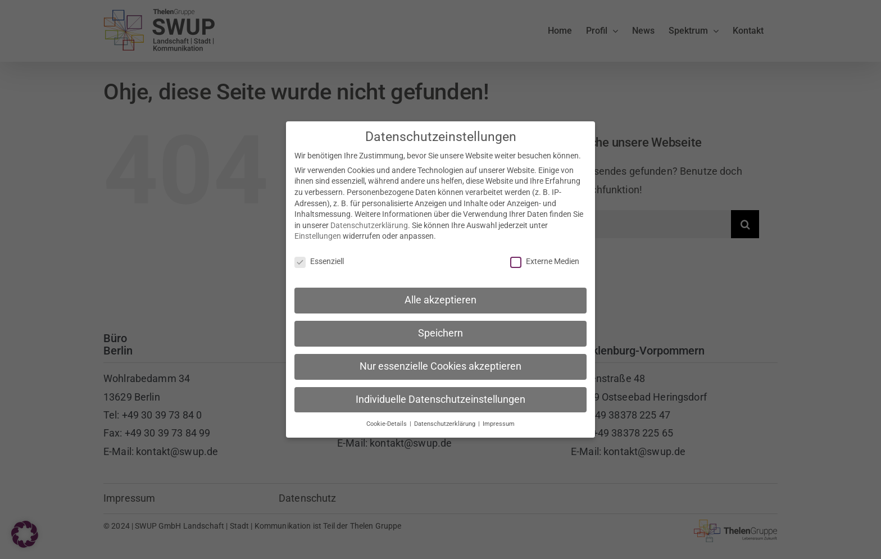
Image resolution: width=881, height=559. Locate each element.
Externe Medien (544, 257)
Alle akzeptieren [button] (440, 295)
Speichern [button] (440, 328)
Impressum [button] (499, 419)
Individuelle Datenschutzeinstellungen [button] (440, 395)
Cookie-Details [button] (387, 419)
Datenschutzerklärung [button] (445, 419)
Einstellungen (317, 232)
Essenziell (319, 257)
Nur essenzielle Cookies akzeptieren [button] (440, 361)
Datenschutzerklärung (369, 220)
